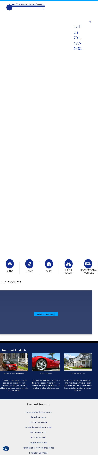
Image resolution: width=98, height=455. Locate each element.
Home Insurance (38, 422)
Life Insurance (38, 437)
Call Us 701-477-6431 (78, 38)
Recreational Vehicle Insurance (38, 447)
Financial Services (38, 452)
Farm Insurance (38, 432)
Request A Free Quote (45, 314)
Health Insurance (38, 442)
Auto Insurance (38, 417)
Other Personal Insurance (38, 427)
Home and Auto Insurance (38, 412)
